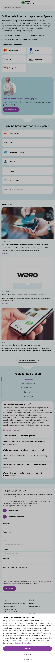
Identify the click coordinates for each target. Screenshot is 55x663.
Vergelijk (32, 603)
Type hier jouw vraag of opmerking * (15, 567)
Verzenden (9, 588)
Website (5, 541)
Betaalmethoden (28, 388)
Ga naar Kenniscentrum (27, 360)
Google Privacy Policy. (23, 643)
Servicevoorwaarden (12, 583)
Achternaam (7, 532)
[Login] (52, 2)
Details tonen (27, 660)
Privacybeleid (44, 582)
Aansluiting (28, 396)
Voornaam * (7, 523)
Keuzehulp (28, 379)
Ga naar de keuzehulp (11, 430)
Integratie (28, 392)
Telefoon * (6, 558)
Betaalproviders (28, 383)
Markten (32, 613)
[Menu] (2, 3)
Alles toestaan (27, 649)
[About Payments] (27, 2)
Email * (5, 550)
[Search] (51, 7)
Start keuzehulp (10, 109)
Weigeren (27, 654)
